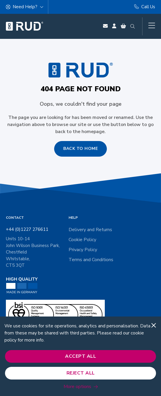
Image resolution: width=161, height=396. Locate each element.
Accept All (80, 356)
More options (77, 386)
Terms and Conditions (91, 259)
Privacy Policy (83, 249)
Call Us (144, 7)
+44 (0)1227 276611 (27, 229)
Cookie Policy (82, 239)
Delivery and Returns (90, 229)
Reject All (81, 373)
